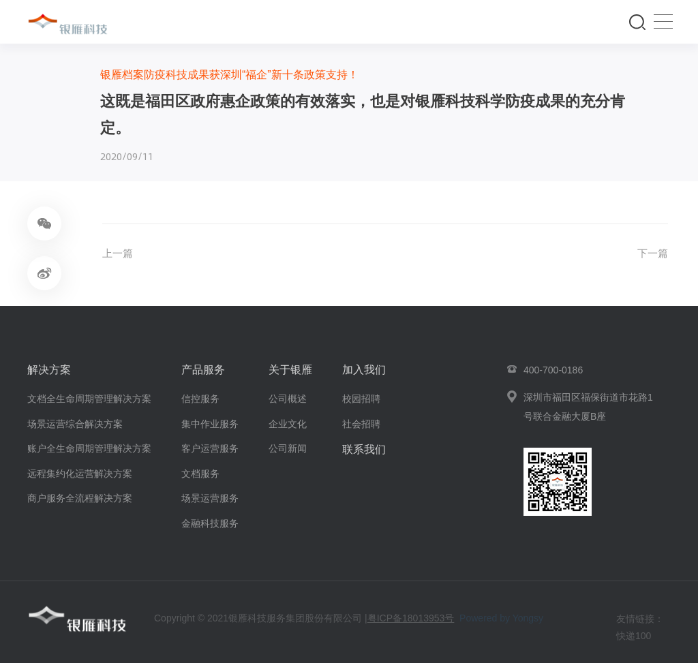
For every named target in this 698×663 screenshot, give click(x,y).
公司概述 (288, 398)
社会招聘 (361, 423)
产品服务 (203, 369)
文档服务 (200, 473)
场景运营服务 (210, 498)
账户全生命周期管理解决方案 (89, 448)
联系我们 (364, 449)
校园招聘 (361, 398)
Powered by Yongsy (501, 618)
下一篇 (651, 254)
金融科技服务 (210, 523)
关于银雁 (290, 369)
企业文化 (288, 423)
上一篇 (118, 254)
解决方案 (49, 369)
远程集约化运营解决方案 (79, 473)
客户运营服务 (210, 448)
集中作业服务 (210, 423)
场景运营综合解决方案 (75, 423)
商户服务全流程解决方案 (79, 498)
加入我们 (364, 369)
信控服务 (200, 398)
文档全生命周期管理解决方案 (89, 398)
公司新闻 (288, 448)
